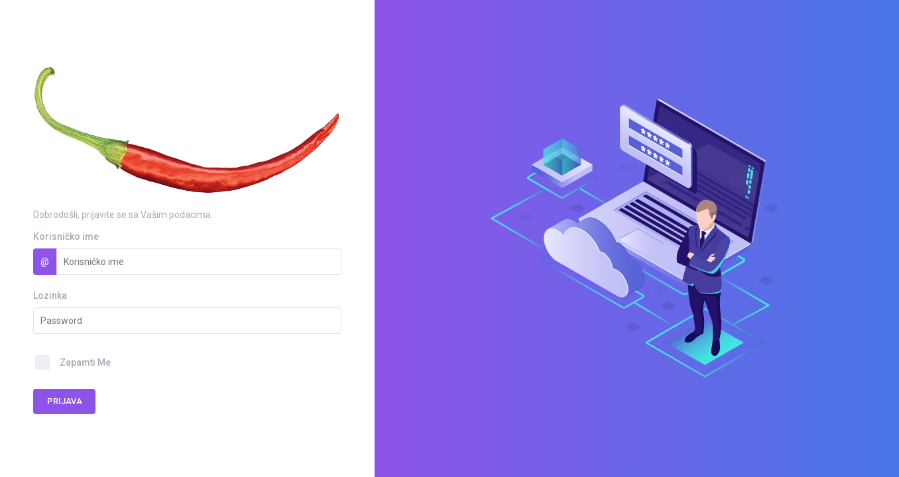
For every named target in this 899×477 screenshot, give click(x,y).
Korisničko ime (66, 236)
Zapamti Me (85, 362)
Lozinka (50, 295)
